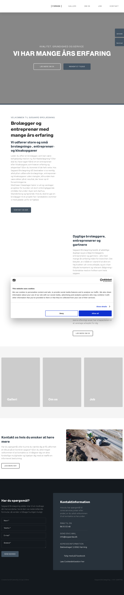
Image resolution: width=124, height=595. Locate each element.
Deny (62, 313)
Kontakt (114, 6)
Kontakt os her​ (21, 210)
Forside (56, 6)
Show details (101, 306)
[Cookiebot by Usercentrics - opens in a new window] (102, 280)
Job (100, 6)
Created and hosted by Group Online (15, 580)
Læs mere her (10, 466)
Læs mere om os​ (83, 333)
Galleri (72, 6)
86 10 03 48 (65, 527)
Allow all (95, 313)
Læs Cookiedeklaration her (72, 561)
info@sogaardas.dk (68, 537)
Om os (87, 6)
